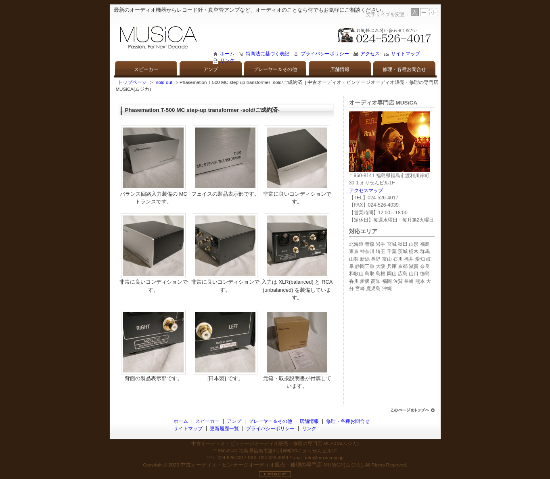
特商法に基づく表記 (267, 53)
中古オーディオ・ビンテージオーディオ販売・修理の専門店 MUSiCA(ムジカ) (271, 465)
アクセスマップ (366, 190)
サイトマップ (405, 53)
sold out (164, 82)
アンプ (210, 69)
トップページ (132, 82)
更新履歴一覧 (224, 428)
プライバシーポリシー (325, 53)
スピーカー (146, 69)
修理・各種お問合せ (404, 69)
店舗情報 (339, 69)
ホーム (227, 53)
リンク (227, 60)
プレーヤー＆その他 (275, 69)
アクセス (370, 53)
